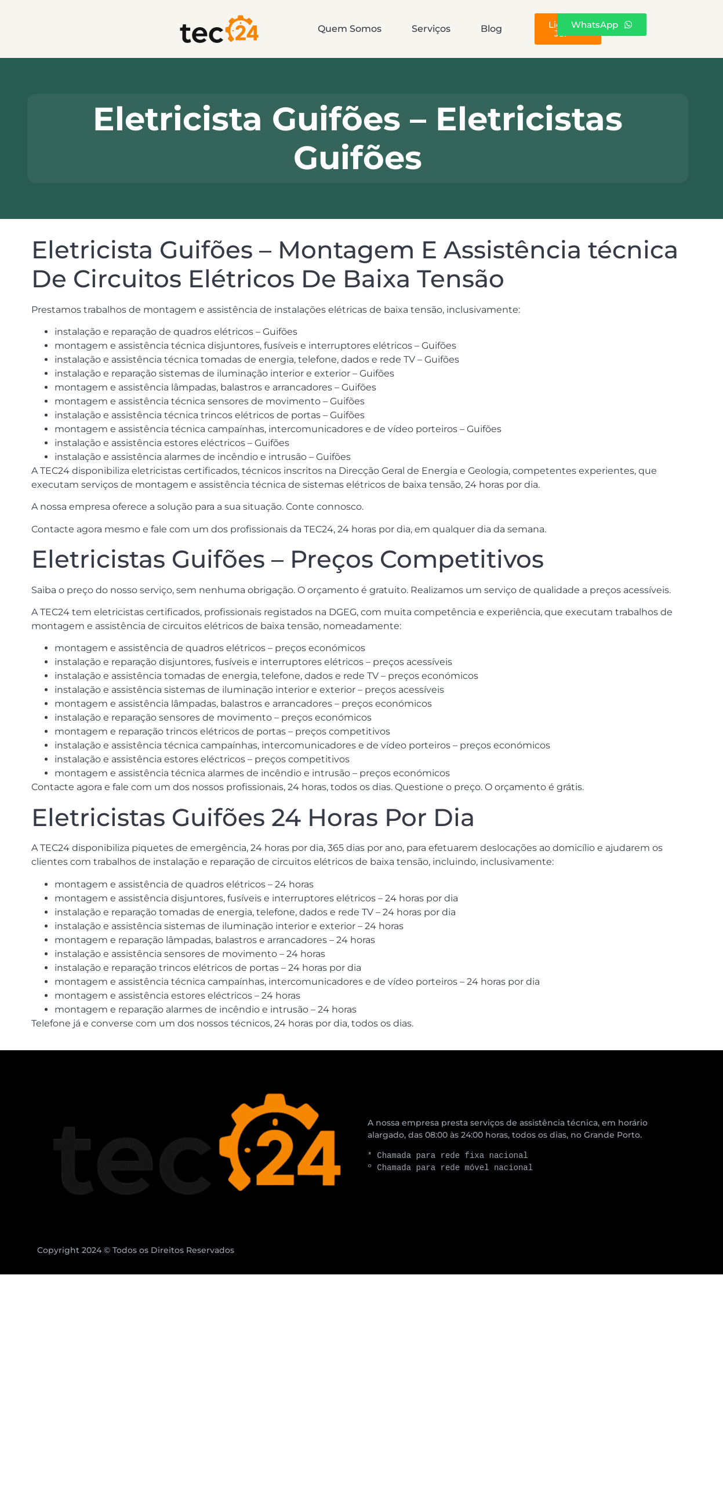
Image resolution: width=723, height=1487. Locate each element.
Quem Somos (260, 28)
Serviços (364, 28)
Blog (448, 28)
